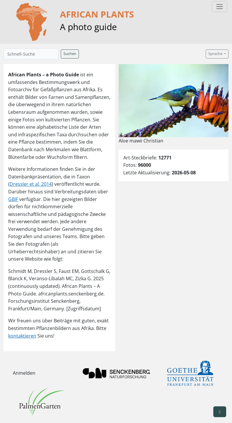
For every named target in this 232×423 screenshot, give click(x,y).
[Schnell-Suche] (31, 54)
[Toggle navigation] (219, 6)
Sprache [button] (215, 53)
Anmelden (24, 373)
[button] (219, 411)
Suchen (69, 53)
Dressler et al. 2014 (31, 184)
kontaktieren (22, 336)
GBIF (13, 199)
